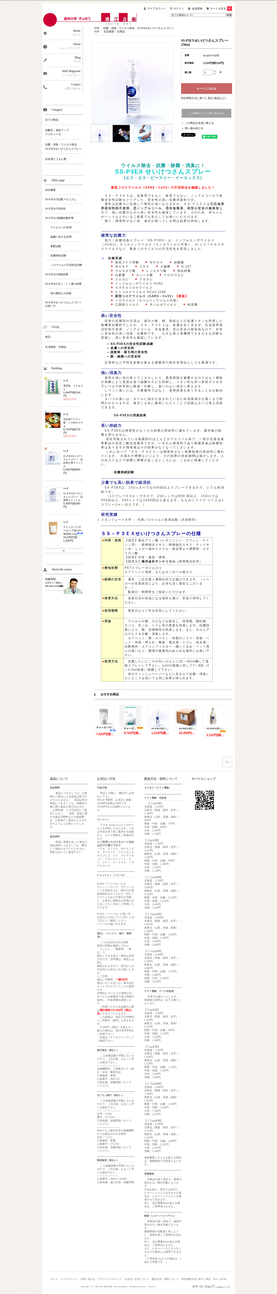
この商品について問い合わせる (206, 113)
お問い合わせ (87, 1279)
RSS (215, 1279)
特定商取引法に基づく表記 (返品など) (203, 98)
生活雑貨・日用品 (114, 31)
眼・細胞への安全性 (125, 356)
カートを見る (221, 8)
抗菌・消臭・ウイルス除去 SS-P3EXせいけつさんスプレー (138, 28)
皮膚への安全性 (122, 348)
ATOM (222, 1279)
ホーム (54, 1279)
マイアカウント (156, 8)
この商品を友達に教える (199, 123)
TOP (96, 28)
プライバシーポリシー (110, 1279)
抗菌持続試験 (124, 472)
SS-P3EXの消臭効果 (130, 415)
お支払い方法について (137, 1279)
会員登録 (197, 8)
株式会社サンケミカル (159, 561)
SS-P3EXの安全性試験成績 (131, 343)
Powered (152, 1286)
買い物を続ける (194, 128)
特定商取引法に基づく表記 (196, 1279)
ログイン (179, 8)
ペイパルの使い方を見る (111, 924)
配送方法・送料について (165, 1279)
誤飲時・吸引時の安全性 (129, 352)
